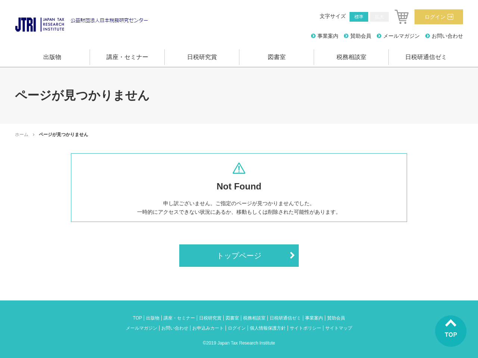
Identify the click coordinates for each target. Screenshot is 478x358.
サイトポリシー (305, 328)
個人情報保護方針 (268, 328)
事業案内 (327, 36)
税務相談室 (351, 57)
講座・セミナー (127, 57)
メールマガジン (401, 36)
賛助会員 (360, 36)
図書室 (277, 57)
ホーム (21, 134)
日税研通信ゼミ (426, 57)
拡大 (379, 16)
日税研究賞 (202, 57)
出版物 (52, 57)
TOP (137, 318)
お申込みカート (208, 328)
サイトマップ (338, 328)
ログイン (435, 17)
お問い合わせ (447, 36)
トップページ (239, 255)
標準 (358, 16)
